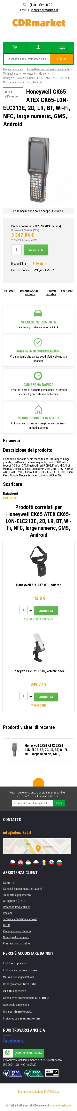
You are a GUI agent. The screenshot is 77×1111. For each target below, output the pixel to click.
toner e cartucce (61, 1105)
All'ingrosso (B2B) (14, 901)
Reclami (8, 913)
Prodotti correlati (51, 292)
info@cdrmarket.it (44, 10)
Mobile (43, 73)
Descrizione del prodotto (29, 292)
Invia (59, 803)
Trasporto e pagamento (17, 895)
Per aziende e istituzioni (17, 931)
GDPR (6, 925)
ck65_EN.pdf (10, 497)
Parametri (10, 291)
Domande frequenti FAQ (17, 907)
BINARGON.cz (52, 1091)
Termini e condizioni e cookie (20, 919)
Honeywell (29, 73)
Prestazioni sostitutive (16, 943)
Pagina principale (13, 69)
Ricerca (61, 59)
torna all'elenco (11, 94)
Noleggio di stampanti (16, 937)
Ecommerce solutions (30, 1091)
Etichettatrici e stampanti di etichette (48, 69)
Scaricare (67, 291)
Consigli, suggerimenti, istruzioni (22, 889)
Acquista (36, 250)
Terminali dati (10, 73)
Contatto (8, 883)
